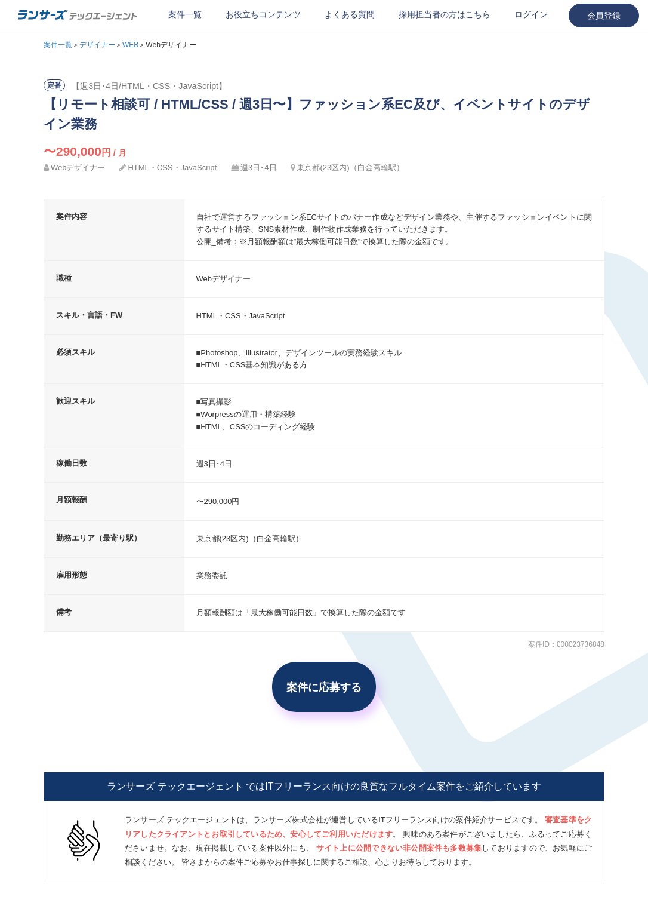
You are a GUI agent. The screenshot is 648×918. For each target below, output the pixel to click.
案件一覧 (185, 14)
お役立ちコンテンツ (263, 14)
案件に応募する (324, 687)
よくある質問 (350, 14)
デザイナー (97, 45)
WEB (130, 45)
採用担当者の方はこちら (444, 14)
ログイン (531, 14)
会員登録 (604, 15)
